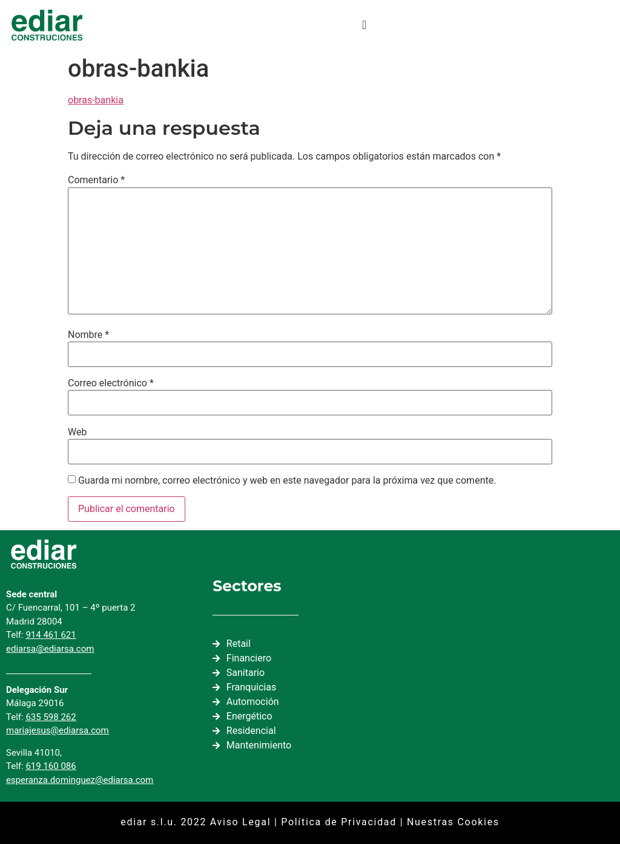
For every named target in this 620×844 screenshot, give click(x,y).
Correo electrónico (111, 383)
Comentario (96, 180)
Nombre (88, 335)
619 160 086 (50, 766)
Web (77, 432)
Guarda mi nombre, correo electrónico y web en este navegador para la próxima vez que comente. (287, 480)
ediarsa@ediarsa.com (50, 648)
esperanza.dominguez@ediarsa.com (79, 779)
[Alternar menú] (364, 25)
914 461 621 (50, 634)
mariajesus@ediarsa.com (57, 730)
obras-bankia (96, 100)
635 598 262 (50, 717)
